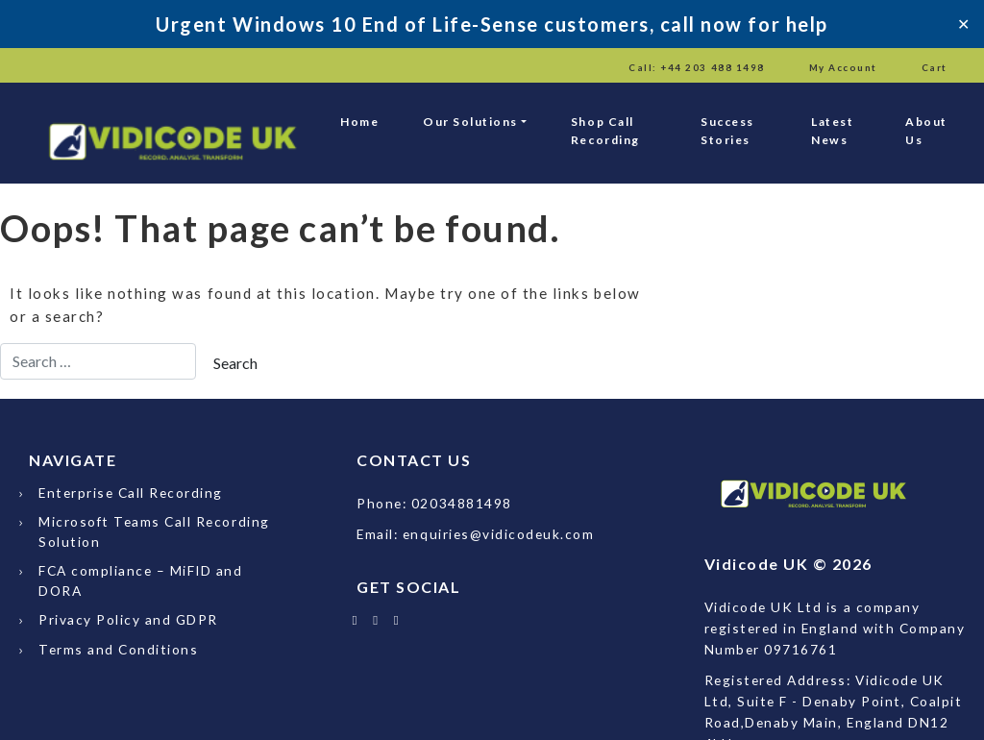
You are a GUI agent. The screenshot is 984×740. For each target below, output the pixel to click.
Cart (934, 67)
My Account (843, 67)
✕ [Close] (963, 23)
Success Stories (727, 130)
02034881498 (461, 503)
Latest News (832, 130)
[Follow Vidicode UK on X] (355, 619)
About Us (926, 130)
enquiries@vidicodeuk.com (498, 534)
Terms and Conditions (118, 649)
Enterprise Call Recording (130, 492)
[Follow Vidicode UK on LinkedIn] (376, 619)
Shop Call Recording (605, 130)
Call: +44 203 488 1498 (696, 67)
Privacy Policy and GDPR (128, 619)
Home (359, 121)
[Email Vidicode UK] (397, 619)
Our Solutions (470, 121)
